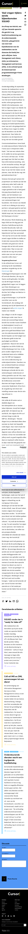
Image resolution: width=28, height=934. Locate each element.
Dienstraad (5, 271)
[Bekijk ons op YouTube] (14, 915)
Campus (3, 905)
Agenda (3, 909)
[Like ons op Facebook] (6, 915)
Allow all (14, 477)
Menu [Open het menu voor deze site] (24, 4)
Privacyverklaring (18, 906)
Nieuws (3, 902)
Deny (14, 485)
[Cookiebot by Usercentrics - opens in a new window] (20, 448)
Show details (20, 472)
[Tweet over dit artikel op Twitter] (25, 15)
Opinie (3, 906)
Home (16, 902)
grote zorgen (17, 308)
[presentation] (13, 871)
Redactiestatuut (18, 908)
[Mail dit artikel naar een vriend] (25, 21)
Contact (16, 909)
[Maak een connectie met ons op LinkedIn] (11, 915)
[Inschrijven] (25, 925)
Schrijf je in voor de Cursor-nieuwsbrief (10, 921)
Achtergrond (4, 903)
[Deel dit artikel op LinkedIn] (25, 18)
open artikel (11, 666)
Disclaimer (17, 905)
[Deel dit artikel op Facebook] (25, 12)
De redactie (17, 903)
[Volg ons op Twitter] (9, 915)
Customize (14, 481)
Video (3, 908)
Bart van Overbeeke (9, 81)
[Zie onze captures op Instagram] (3, 915)
